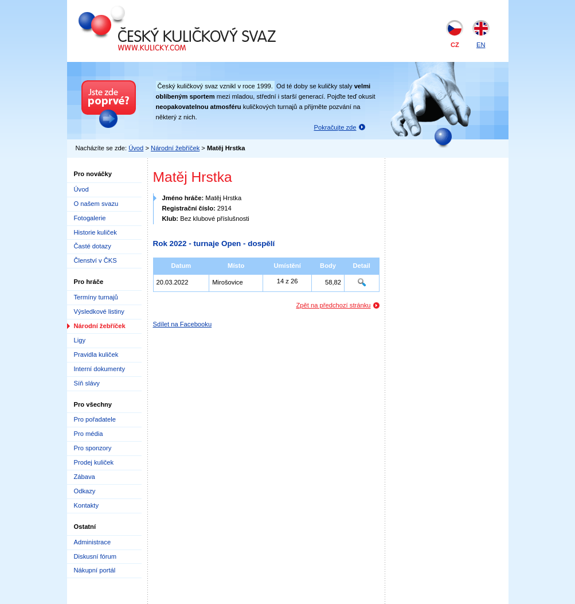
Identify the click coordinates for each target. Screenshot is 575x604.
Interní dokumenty (100, 368)
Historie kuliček (95, 232)
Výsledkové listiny (99, 311)
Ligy (80, 340)
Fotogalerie (90, 218)
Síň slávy (87, 383)
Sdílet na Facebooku (182, 324)
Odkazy (85, 491)
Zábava (84, 476)
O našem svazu (96, 203)
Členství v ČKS (95, 260)
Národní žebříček (175, 148)
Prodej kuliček (94, 462)
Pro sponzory (93, 448)
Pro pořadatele (95, 419)
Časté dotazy (92, 246)
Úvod (135, 148)
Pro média (88, 433)
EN (481, 44)
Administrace (92, 542)
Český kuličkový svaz (131, 10)
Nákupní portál (95, 570)
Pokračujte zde (335, 127)
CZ (455, 44)
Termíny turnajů (96, 297)
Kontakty (86, 505)
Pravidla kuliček (96, 354)
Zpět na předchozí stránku (333, 305)
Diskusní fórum (95, 556)
